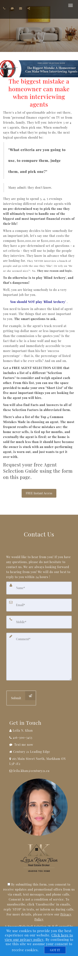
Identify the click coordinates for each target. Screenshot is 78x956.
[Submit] (21, 698)
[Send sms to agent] (13, 8)
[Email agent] (21, 8)
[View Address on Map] (39, 761)
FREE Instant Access (39, 493)
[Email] (39, 605)
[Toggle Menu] (70, 5)
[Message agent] (39, 744)
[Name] (39, 588)
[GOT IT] (55, 950)
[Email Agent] (39, 770)
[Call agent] (5, 8)
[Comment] (39, 656)
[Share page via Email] (29, 8)
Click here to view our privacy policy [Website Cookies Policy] (39, 937)
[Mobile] (39, 622)
